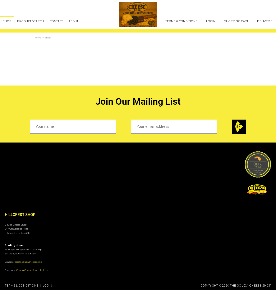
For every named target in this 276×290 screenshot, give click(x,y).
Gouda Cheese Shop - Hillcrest (32, 270)
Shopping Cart (236, 21)
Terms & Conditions (181, 21)
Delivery (264, 21)
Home (37, 37)
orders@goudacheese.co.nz (27, 261)
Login (210, 21)
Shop (48, 37)
